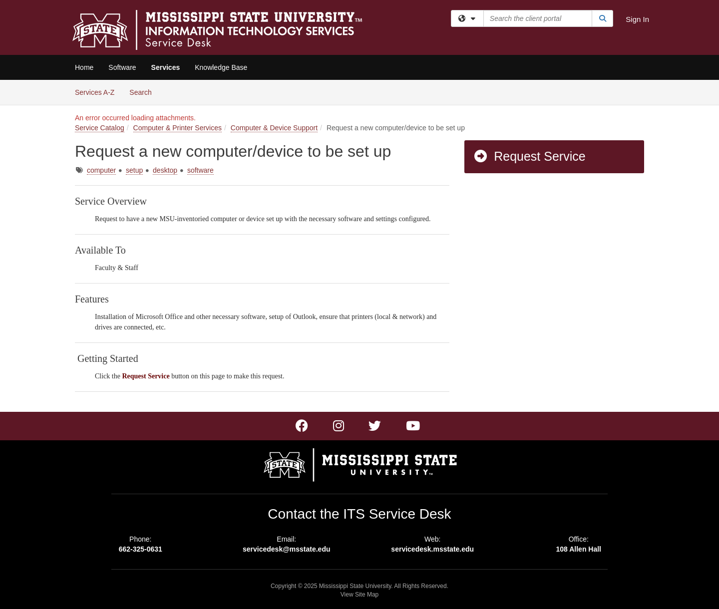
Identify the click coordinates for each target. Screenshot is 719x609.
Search (144, 91)
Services (165, 67)
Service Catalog (99, 128)
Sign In (637, 19)
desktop (165, 170)
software (200, 170)
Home (84, 67)
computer (101, 170)
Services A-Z (94, 92)
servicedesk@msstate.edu (287, 549)
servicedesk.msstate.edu (432, 549)
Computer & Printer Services (177, 128)
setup (134, 170)
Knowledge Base (221, 67)
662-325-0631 (140, 549)
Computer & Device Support (274, 128)
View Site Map (359, 594)
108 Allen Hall (578, 549)
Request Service (529, 156)
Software (122, 67)
